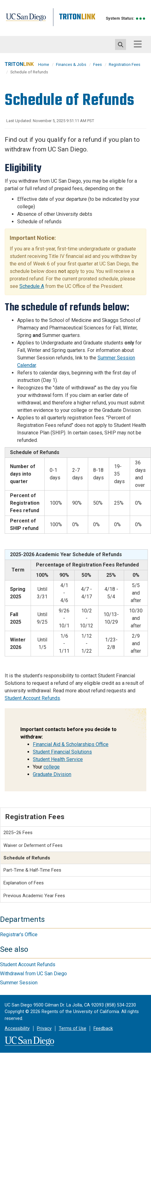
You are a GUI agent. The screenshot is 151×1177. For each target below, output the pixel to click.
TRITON (19, 64)
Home (43, 64)
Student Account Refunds (32, 698)
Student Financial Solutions (62, 752)
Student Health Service (58, 759)
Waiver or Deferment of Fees (33, 845)
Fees (97, 64)
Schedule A (31, 286)
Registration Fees (124, 64)
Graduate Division (52, 774)
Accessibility (17, 1028)
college (51, 767)
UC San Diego (33, 23)
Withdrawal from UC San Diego (33, 974)
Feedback (103, 1028)
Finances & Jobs (71, 64)
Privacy (44, 1028)
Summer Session (19, 983)
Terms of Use (72, 1028)
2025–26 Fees (18, 832)
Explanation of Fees (23, 883)
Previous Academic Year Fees (34, 895)
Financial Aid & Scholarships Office (70, 744)
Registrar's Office (19, 934)
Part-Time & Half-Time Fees (32, 870)
